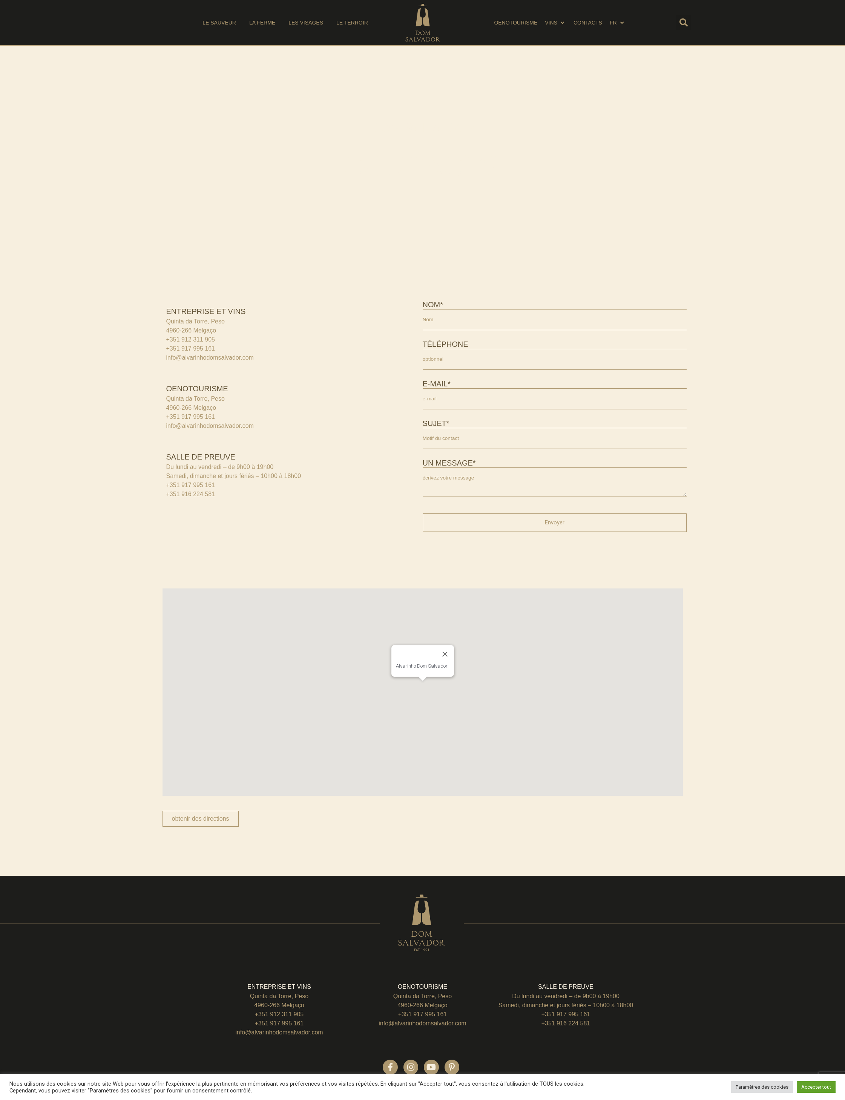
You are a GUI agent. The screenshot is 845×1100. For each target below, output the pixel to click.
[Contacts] (588, 22)
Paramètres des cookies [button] (762, 1087)
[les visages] (306, 22)
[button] (683, 22)
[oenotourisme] (515, 22)
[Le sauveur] (219, 22)
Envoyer (554, 527)
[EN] (617, 22)
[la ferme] (262, 22)
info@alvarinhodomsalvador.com (210, 357)
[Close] (445, 659)
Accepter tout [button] (816, 1087)
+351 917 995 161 (190, 348)
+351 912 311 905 (190, 339)
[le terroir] (352, 22)
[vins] (555, 22)
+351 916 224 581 (190, 494)
